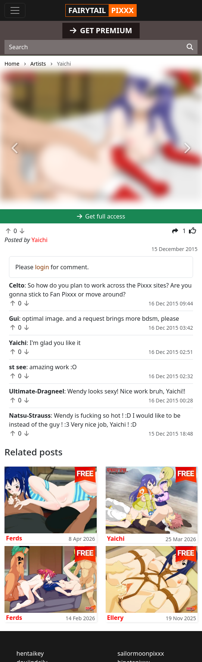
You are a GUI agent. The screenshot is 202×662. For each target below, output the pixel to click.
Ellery (115, 618)
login (42, 267)
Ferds (14, 538)
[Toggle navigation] (14, 10)
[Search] (190, 47)
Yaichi (116, 538)
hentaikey (30, 653)
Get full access (101, 216)
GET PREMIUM (101, 30)
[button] (15, 149)
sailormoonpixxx (141, 653)
